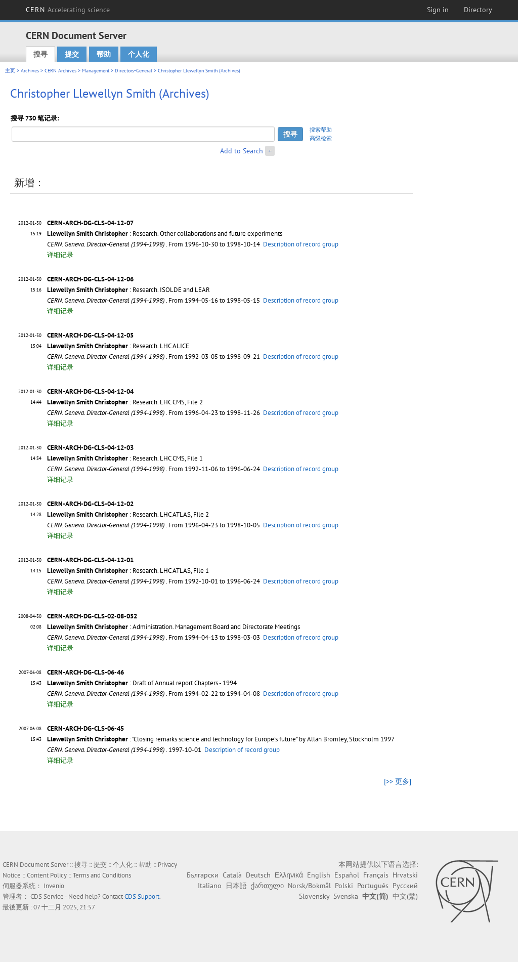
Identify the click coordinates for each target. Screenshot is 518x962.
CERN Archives (60, 70)
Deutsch (258, 875)
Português (372, 885)
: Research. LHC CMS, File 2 (125, 402)
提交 (72, 54)
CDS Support (141, 896)
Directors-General (133, 70)
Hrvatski (405, 875)
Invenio (54, 886)
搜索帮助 (321, 129)
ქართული (267, 885)
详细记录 (60, 254)
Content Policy (47, 875)
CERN (68, 9)
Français (375, 875)
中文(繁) (405, 896)
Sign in (438, 9)
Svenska (345, 896)
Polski (344, 885)
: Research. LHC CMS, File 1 (125, 458)
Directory (478, 9)
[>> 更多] (397, 781)
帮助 (104, 54)
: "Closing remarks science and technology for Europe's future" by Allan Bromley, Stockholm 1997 (221, 739)
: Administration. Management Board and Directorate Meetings (173, 626)
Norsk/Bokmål (309, 885)
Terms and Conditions (102, 875)
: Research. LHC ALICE (118, 346)
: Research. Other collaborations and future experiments (164, 233)
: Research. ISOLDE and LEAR (128, 289)
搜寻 (40, 54)
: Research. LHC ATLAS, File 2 (128, 514)
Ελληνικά (289, 875)
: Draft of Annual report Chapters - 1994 (142, 683)
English (318, 875)
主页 (10, 70)
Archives (30, 70)
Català (232, 875)
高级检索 (321, 138)
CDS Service (47, 896)
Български (203, 875)
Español (346, 875)
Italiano (210, 885)
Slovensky (314, 896)
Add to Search (241, 150)
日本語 (236, 885)
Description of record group (300, 244)
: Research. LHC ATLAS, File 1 (128, 570)
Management (95, 70)
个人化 (138, 54)
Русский (405, 885)
